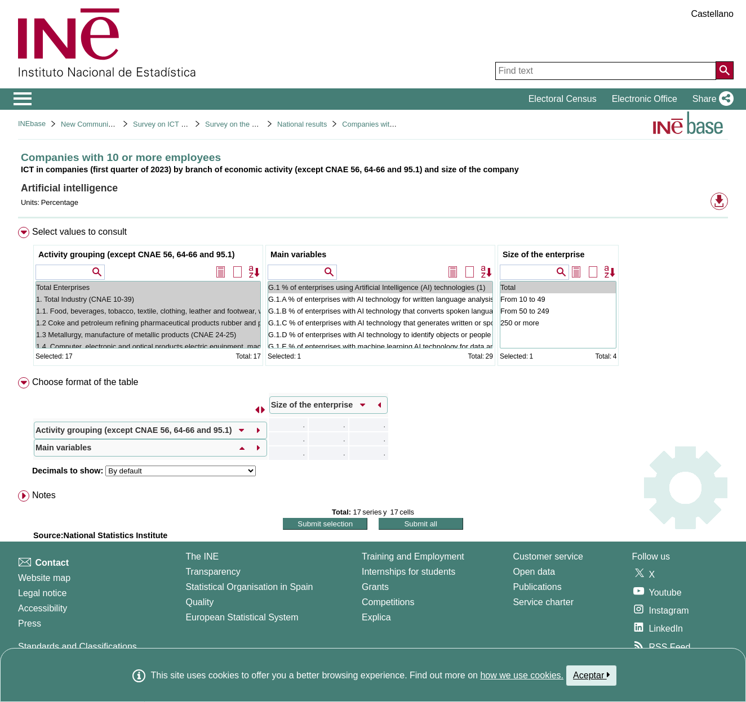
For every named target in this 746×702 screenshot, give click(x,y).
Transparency (212, 571)
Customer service (548, 556)
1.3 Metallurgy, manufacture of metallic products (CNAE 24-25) (148, 335)
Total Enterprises (148, 287)
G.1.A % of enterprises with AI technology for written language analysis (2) (380, 299)
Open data (534, 571)
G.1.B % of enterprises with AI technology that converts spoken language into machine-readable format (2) (380, 311)
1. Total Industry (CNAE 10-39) (148, 299)
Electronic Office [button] (644, 99)
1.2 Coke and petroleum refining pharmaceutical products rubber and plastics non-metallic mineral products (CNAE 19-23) (148, 323)
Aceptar (591, 675)
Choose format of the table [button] (85, 382)
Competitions (388, 602)
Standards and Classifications (77, 646)
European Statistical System (241, 617)
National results (302, 124)
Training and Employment (413, 556)
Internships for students (408, 571)
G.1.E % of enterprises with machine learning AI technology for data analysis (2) (380, 346)
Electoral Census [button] (563, 99)
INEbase (32, 123)
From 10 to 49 (558, 299)
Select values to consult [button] (79, 231)
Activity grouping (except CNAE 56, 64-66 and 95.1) (136, 254)
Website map (44, 578)
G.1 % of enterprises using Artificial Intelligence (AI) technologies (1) (380, 287)
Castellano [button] (712, 14)
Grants (375, 587)
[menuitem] (373, 299)
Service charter (543, 602)
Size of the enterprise (544, 254)
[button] (711, 99)
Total (558, 287)
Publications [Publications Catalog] (537, 587)
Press (29, 623)
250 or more (558, 323)
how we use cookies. (521, 675)
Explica (376, 617)
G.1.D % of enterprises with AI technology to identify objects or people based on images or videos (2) (380, 335)
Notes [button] (44, 495)
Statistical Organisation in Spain (249, 587)
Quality (199, 602)
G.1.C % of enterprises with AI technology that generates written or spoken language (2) (380, 323)
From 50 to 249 (558, 311)
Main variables (298, 254)
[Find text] (605, 71)
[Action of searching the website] (725, 70)
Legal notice (42, 593)
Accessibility (42, 608)
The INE (202, 556)
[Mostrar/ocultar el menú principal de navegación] (22, 99)
